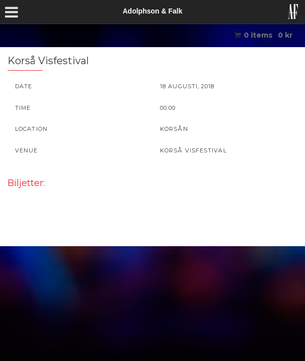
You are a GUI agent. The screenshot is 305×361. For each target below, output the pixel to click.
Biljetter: (26, 183)
